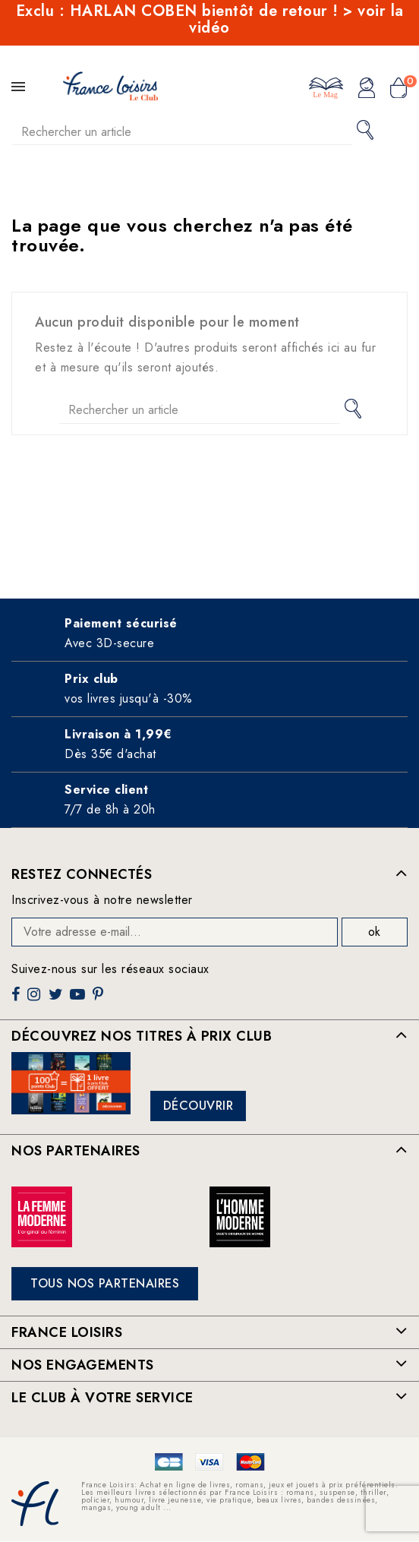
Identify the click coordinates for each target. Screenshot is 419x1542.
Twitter (57, 1000)
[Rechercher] (182, 131)
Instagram (35, 1000)
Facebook (17, 1000)
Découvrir (198, 1105)
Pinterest (100, 1000)
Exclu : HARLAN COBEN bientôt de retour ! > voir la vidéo (210, 19)
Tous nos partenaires (104, 1283)
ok (374, 931)
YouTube (79, 1000)
